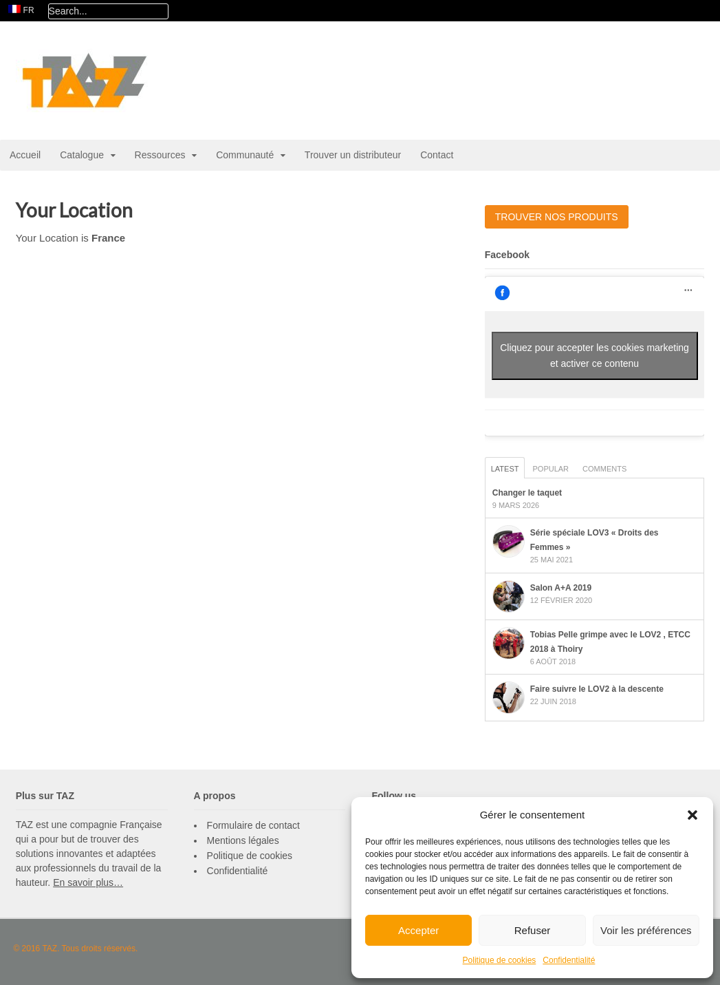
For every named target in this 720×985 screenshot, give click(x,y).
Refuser (532, 930)
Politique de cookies (499, 960)
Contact (436, 154)
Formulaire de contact (253, 825)
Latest (505, 469)
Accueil (25, 154)
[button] (692, 815)
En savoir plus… (88, 882)
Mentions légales (243, 840)
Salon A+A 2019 (560, 588)
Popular (550, 469)
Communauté (245, 154)
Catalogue (82, 154)
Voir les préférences (646, 930)
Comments (604, 469)
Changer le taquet (527, 493)
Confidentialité (569, 960)
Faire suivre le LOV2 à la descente (597, 689)
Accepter (418, 930)
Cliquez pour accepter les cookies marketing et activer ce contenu (594, 355)
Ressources (160, 154)
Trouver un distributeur (353, 154)
